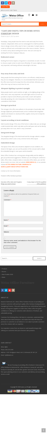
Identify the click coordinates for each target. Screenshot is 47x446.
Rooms (4, 271)
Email (6, 226)
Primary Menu (36, 15)
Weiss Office (4, 347)
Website (6, 232)
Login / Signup (12, 10)
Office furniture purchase (14, 176)
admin (17, 36)
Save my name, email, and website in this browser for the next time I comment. (22, 241)
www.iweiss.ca (31, 162)
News (3, 277)
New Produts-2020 (7, 274)
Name (6, 220)
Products (4, 269)
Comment (7, 200)
